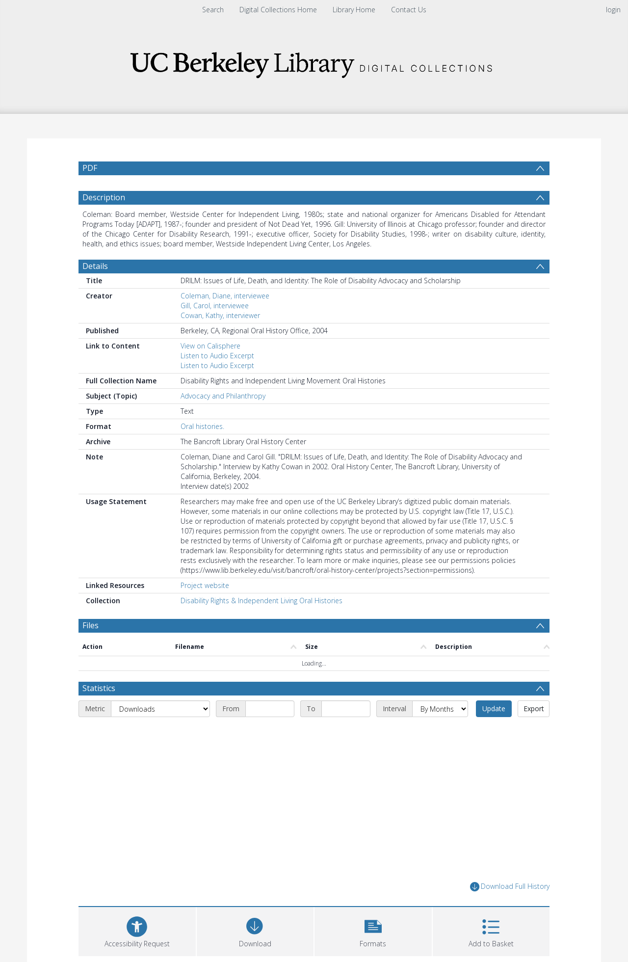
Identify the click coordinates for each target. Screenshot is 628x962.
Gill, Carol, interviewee (215, 305)
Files (90, 625)
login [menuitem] (613, 9)
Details (95, 266)
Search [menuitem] (213, 9)
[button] (373, 930)
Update (493, 708)
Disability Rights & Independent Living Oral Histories (261, 600)
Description (103, 197)
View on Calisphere (210, 345)
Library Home (354, 9)
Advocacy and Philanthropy (223, 396)
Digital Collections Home (278, 9)
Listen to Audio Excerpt (217, 355)
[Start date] (269, 708)
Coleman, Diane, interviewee (225, 295)
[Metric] (160, 708)
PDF (89, 167)
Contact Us (408, 9)
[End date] (345, 708)
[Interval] (440, 708)
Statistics (98, 688)
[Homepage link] (314, 62)
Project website (205, 585)
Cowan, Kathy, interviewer (220, 315)
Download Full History (510, 887)
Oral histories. (202, 426)
